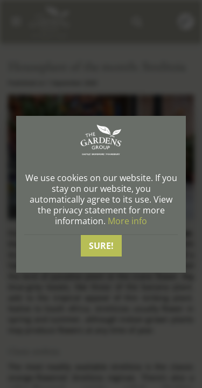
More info (127, 221)
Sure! (101, 246)
